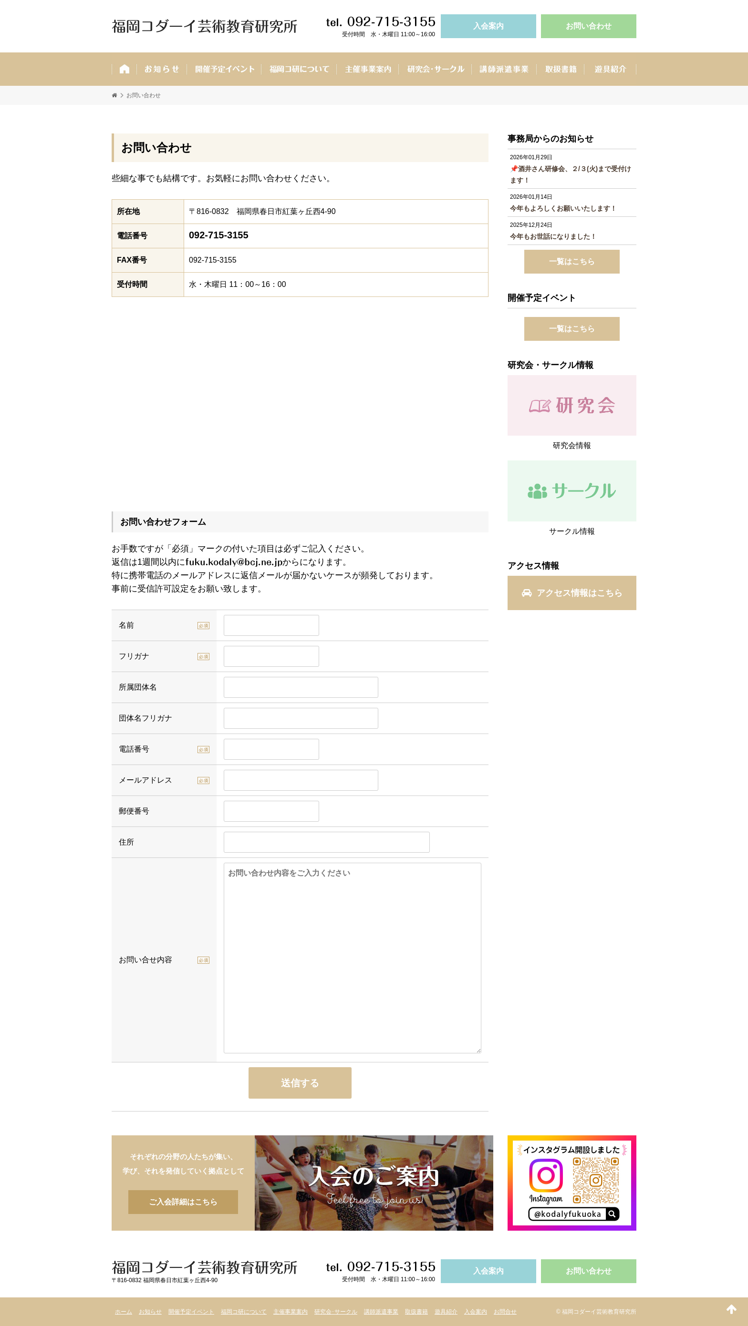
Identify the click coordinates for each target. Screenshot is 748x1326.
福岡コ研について (244, 1311)
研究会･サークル (434, 69)
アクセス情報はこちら (572, 593)
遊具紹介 (610, 69)
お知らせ (161, 69)
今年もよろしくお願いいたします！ (563, 208)
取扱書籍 (560, 69)
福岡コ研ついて (298, 69)
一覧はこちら (572, 261)
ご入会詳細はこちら (374, 1183)
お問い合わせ (589, 26)
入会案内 (488, 26)
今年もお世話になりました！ (553, 236)
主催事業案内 (367, 69)
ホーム (124, 69)
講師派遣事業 (503, 69)
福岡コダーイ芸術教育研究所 (205, 26)
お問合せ (505, 1311)
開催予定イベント (224, 69)
